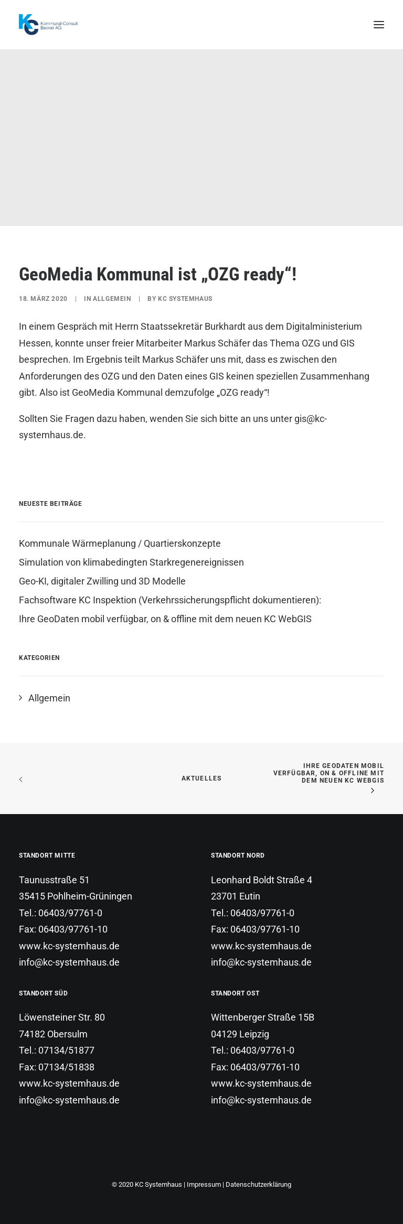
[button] (379, 24)
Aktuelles (202, 778)
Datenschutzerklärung (258, 1184)
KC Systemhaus (185, 298)
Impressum (204, 1184)
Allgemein (112, 298)
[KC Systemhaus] (49, 24)
